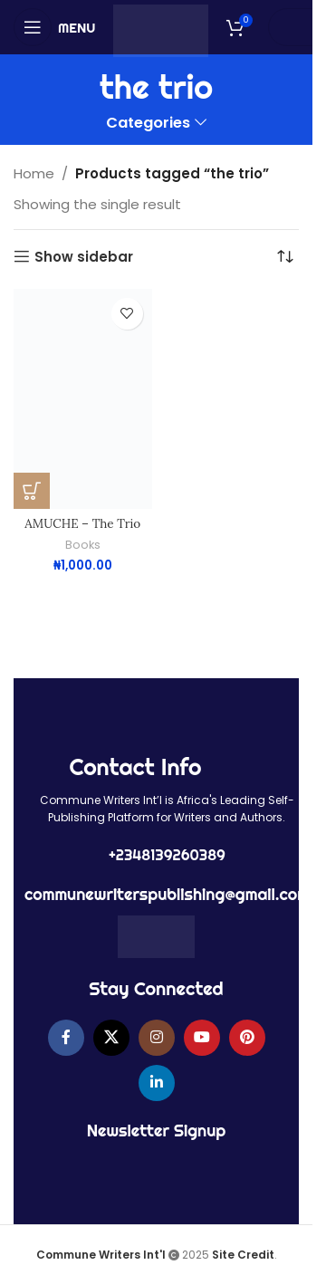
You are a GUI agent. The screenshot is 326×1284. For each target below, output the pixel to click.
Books (83, 544)
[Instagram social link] (157, 1038)
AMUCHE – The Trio (82, 523)
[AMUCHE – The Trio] (83, 399)
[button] (32, 491)
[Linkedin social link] (157, 1083)
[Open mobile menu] (54, 27)
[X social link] (111, 1038)
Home (34, 173)
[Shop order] (285, 257)
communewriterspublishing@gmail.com (167, 894)
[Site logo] (160, 29)
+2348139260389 (167, 855)
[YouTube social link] (202, 1038)
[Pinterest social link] (247, 1038)
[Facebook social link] (66, 1038)
